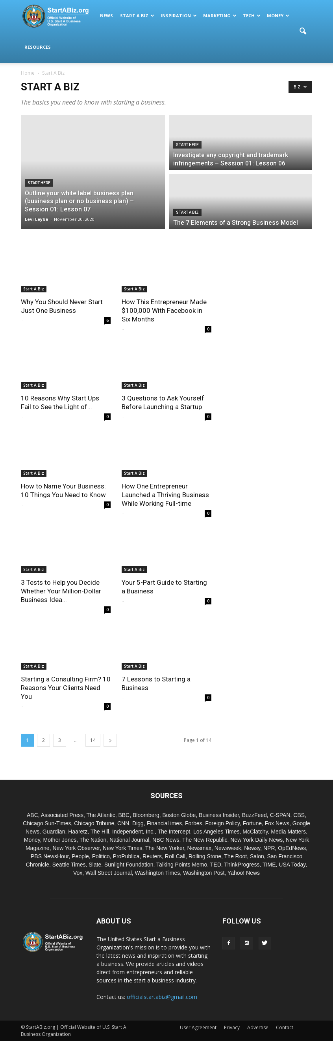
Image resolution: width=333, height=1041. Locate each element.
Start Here (39, 183)
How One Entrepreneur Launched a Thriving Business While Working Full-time (165, 494)
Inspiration (179, 15)
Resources (37, 47)
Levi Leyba (36, 219)
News (106, 15)
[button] (302, 31)
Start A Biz (137, 15)
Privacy (232, 1027)
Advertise (257, 1027)
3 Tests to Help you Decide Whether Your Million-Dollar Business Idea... (61, 591)
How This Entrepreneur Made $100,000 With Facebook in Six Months (164, 310)
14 (93, 740)
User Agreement (198, 1027)
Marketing (220, 15)
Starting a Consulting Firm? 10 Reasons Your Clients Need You (66, 687)
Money (278, 15)
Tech (252, 15)
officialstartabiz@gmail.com (162, 997)
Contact (284, 1027)
